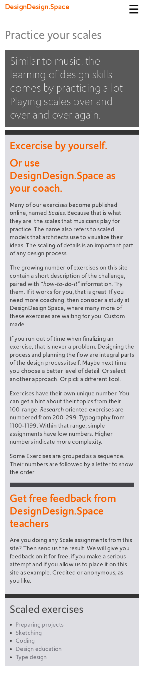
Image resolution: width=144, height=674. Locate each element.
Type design (31, 657)
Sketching (29, 633)
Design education (39, 649)
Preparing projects (40, 624)
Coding (25, 640)
